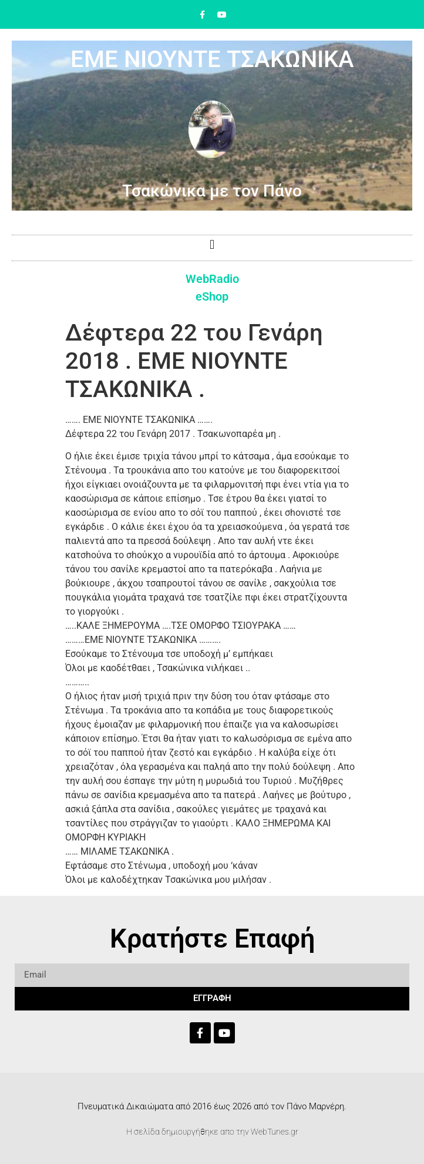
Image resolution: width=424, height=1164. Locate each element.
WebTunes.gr (274, 1131)
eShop (212, 296)
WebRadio (212, 279)
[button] (211, 245)
